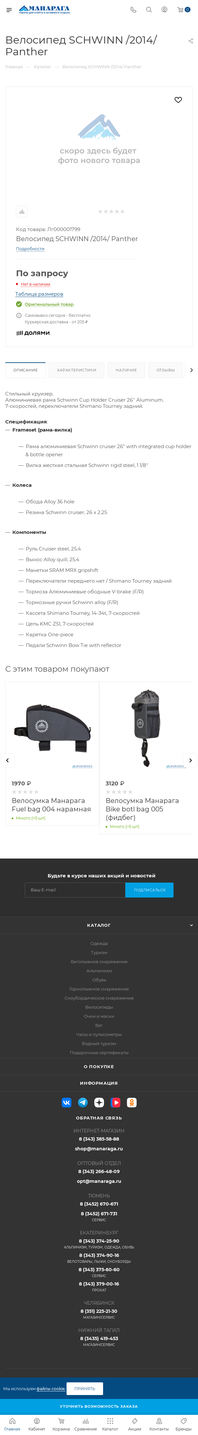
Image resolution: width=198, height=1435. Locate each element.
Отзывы (166, 370)
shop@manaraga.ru (99, 1149)
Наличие (126, 370)
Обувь (99, 979)
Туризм (99, 952)
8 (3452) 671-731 (99, 1216)
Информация (99, 1083)
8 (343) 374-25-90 (99, 1244)
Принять (84, 1388)
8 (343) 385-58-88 (99, 1139)
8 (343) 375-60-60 (99, 1272)
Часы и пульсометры (99, 1034)
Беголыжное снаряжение (99, 961)
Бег (99, 1025)
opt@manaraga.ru (99, 1181)
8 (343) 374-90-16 (99, 1258)
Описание (25, 370)
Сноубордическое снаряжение (99, 998)
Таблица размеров (39, 294)
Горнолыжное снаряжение (99, 988)
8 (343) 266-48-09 (99, 1171)
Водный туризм (99, 1043)
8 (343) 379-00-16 (99, 1287)
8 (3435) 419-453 (99, 1341)
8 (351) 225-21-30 (99, 1314)
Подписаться (150, 890)
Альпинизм (99, 970)
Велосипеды (99, 1007)
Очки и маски (99, 1016)
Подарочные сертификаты (99, 1052)
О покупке (99, 1066)
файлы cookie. (51, 1388)
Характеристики (76, 370)
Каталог (99, 925)
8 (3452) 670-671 (99, 1204)
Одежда (99, 943)
